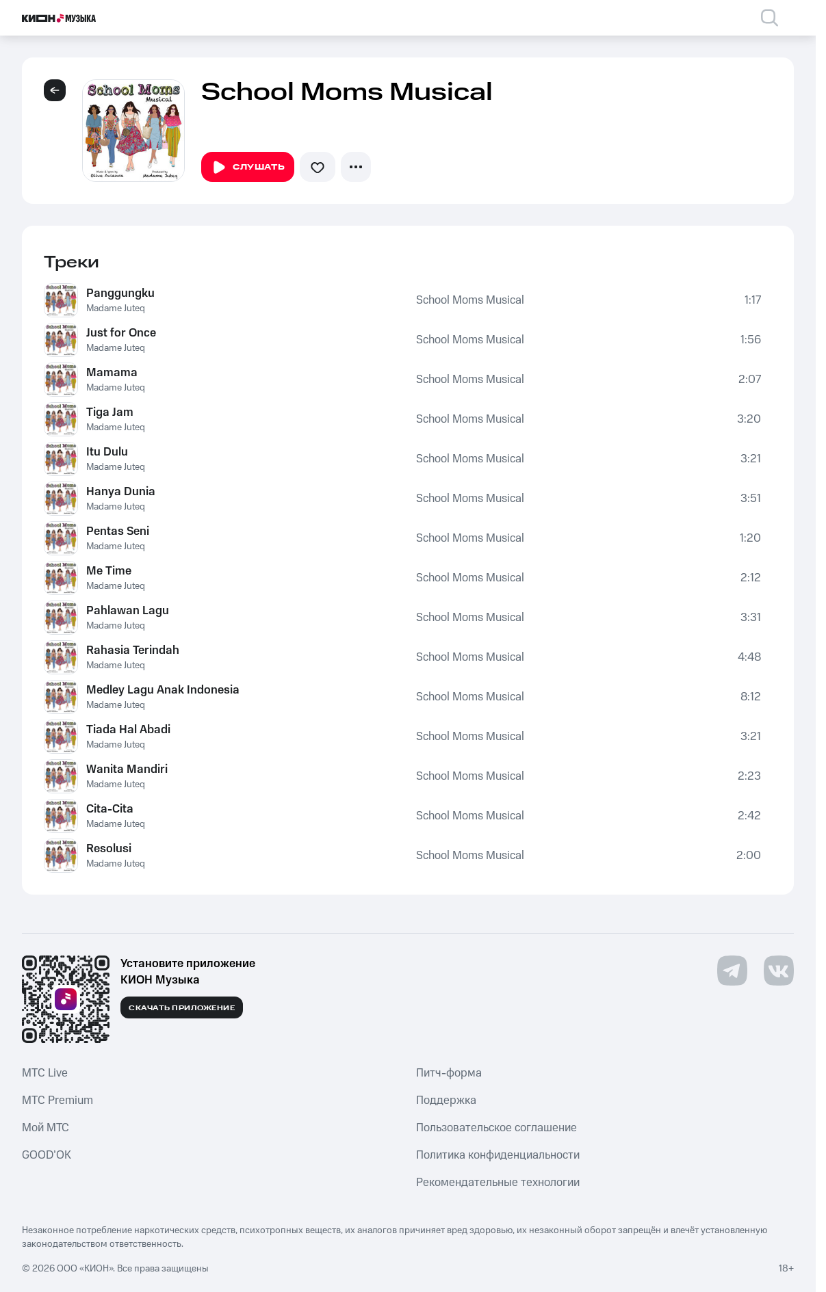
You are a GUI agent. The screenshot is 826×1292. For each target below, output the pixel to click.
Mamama (112, 373)
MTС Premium (57, 1100)
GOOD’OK (46, 1155)
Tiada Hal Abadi (128, 730)
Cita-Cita (109, 809)
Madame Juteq (115, 308)
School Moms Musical (470, 300)
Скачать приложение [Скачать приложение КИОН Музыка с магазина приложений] (182, 1008)
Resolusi (108, 849)
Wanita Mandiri (127, 769)
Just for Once (121, 333)
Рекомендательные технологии (498, 1182)
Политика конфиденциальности (498, 1155)
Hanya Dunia (120, 492)
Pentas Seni (117, 531)
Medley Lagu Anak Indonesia (163, 690)
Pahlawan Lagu (127, 611)
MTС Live (45, 1073)
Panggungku (120, 293)
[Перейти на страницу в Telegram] (732, 970)
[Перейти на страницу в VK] (779, 970)
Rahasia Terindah (132, 650)
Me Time (108, 571)
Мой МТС (45, 1128)
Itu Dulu (107, 452)
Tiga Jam (109, 412)
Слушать (248, 167)
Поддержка (446, 1100)
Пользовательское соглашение (496, 1128)
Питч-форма (449, 1073)
